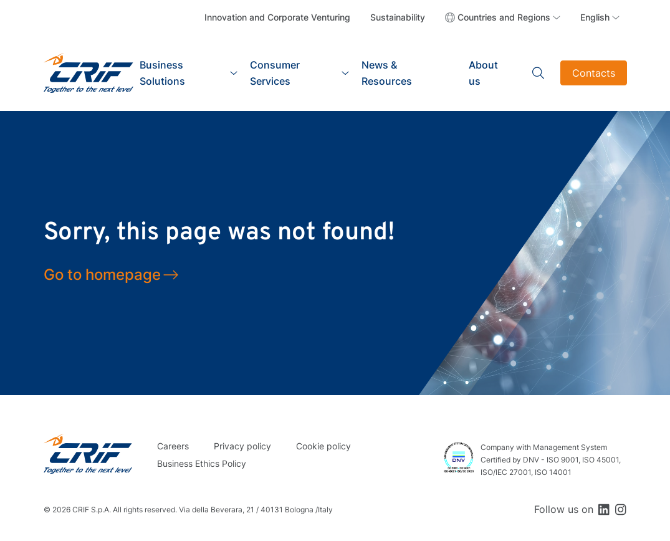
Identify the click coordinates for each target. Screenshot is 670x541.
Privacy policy (242, 446)
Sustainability (397, 17)
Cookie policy (323, 446)
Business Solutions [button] (162, 73)
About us (483, 73)
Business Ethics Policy (201, 463)
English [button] (595, 17)
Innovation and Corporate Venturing (277, 17)
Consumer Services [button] (275, 73)
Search (539, 72)
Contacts (593, 73)
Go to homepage (102, 275)
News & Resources (386, 73)
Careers (173, 446)
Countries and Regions (503, 17)
